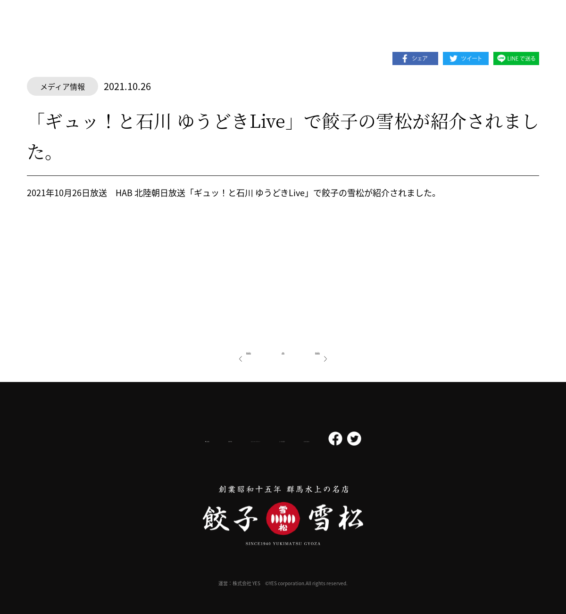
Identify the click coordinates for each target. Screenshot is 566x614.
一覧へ (283, 350)
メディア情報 (62, 86)
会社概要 (133, 438)
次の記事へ (344, 350)
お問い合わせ (378, 439)
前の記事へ (222, 350)
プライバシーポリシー (248, 438)
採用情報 (183, 438)
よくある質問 (320, 439)
